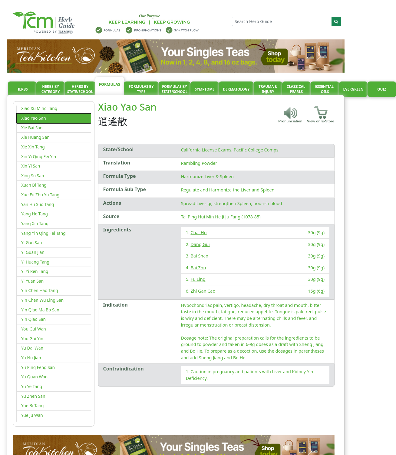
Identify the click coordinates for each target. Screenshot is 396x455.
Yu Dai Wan (32, 348)
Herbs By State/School (80, 89)
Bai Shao (199, 256)
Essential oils (325, 89)
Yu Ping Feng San (38, 367)
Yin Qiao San (33, 319)
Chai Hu (199, 232)
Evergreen (353, 89)
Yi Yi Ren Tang (34, 271)
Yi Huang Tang (35, 262)
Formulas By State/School (175, 89)
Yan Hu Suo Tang (37, 204)
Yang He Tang (34, 214)
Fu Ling (198, 279)
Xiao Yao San (33, 118)
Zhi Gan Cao (203, 291)
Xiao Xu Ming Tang (39, 108)
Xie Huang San (35, 137)
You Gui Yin (32, 338)
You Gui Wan (33, 329)
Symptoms (204, 89)
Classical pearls (296, 89)
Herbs (22, 89)
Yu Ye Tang (31, 386)
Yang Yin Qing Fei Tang (43, 233)
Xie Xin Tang (33, 147)
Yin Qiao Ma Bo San (40, 310)
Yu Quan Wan (34, 377)
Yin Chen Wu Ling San (42, 300)
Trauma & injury (268, 89)
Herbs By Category (50, 89)
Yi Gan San (31, 242)
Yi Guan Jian (33, 252)
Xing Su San (32, 175)
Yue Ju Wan (32, 415)
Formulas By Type (141, 89)
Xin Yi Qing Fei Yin (38, 156)
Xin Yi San (30, 166)
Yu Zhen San (33, 396)
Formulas (109, 84)
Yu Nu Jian (31, 357)
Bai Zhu (198, 268)
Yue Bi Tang (32, 405)
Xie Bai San (31, 128)
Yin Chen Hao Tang (39, 290)
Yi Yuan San (32, 281)
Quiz (381, 89)
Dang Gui (200, 244)
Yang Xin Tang (34, 223)
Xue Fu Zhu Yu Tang (40, 195)
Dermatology (236, 89)
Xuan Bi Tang (34, 185)
